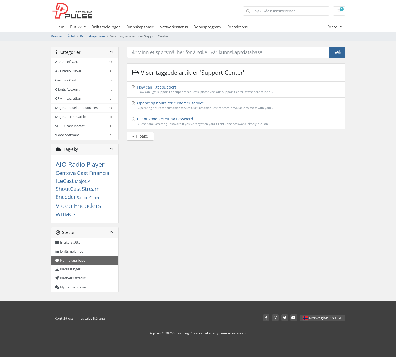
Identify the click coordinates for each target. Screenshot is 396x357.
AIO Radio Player (80, 164)
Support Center (88, 197)
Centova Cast (72, 173)
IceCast (65, 180)
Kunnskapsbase (139, 26)
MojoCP (82, 181)
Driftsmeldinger (105, 26)
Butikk (76, 26)
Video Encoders (78, 205)
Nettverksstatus (173, 26)
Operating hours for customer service (235, 105)
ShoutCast (68, 188)
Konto (332, 26)
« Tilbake (140, 136)
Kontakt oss (237, 26)
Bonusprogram (207, 26)
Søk (337, 52)
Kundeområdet (63, 36)
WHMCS (66, 214)
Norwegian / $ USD (322, 317)
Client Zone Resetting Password (235, 121)
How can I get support (235, 89)
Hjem (59, 26)
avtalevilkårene (93, 318)
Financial (100, 173)
